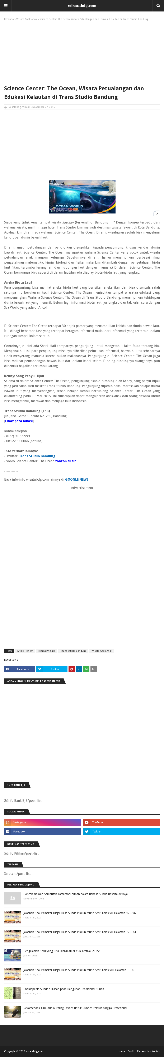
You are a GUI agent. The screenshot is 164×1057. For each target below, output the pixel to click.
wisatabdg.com (18, 107)
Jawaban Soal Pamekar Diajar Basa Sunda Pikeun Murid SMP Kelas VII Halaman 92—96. (80, 913)
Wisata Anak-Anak (26, 19)
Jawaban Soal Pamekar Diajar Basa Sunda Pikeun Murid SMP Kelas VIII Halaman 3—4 (78, 970)
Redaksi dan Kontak (148, 1051)
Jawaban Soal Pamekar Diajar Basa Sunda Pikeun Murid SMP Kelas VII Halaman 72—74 (79, 932)
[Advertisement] (82, 52)
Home (121, 1051)
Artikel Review (25, 650)
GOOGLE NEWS (77, 479)
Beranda (9, 19)
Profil (131, 1051)
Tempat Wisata (46, 650)
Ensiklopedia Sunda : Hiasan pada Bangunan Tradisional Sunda (63, 989)
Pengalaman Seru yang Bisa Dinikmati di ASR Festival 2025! (61, 951)
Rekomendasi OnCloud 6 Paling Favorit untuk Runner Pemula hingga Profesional (75, 1008)
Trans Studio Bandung (73, 650)
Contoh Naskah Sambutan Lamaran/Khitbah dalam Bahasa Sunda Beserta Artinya (75, 894)
